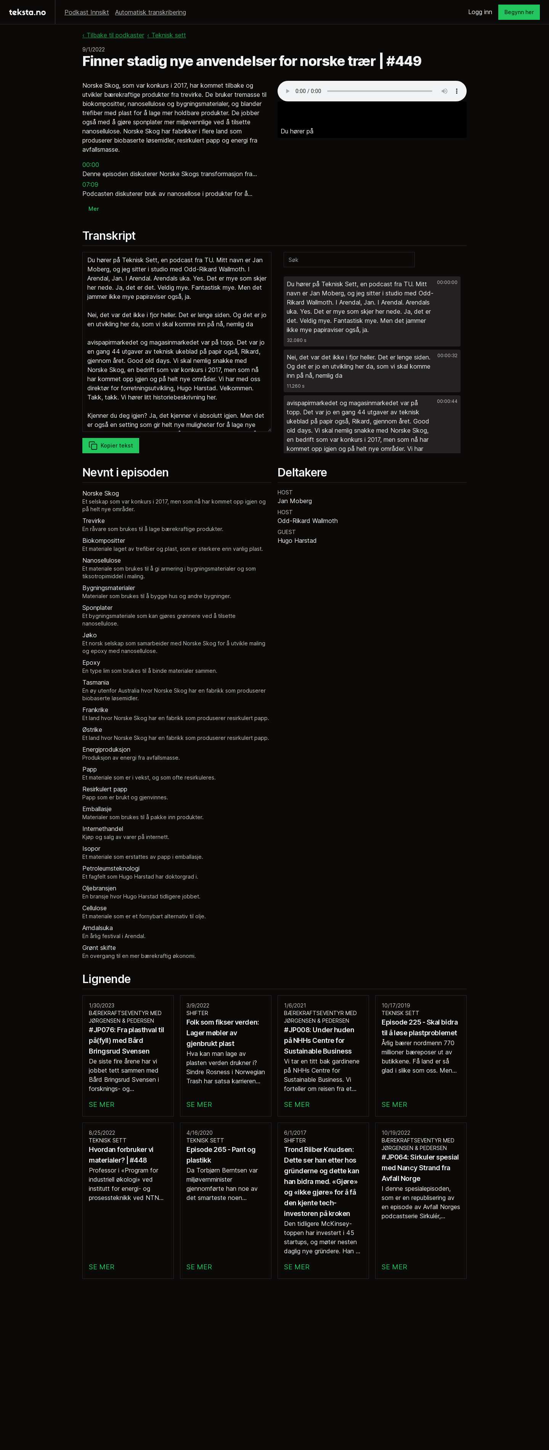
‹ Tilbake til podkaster (113, 35)
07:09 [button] (90, 184)
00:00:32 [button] (447, 355)
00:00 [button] (90, 164)
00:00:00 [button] (447, 282)
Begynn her (519, 12)
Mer (93, 208)
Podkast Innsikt (86, 12)
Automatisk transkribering (150, 12)
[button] (372, 311)
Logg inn (480, 12)
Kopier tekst (110, 445)
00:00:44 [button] (447, 401)
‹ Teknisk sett (166, 35)
